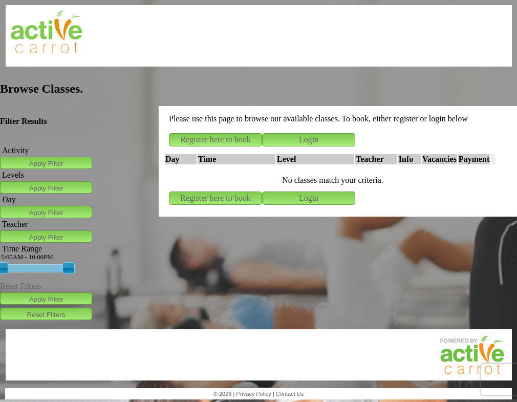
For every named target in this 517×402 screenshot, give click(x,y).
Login (308, 139)
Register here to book (215, 139)
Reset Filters (20, 286)
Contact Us (290, 394)
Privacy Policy (253, 394)
